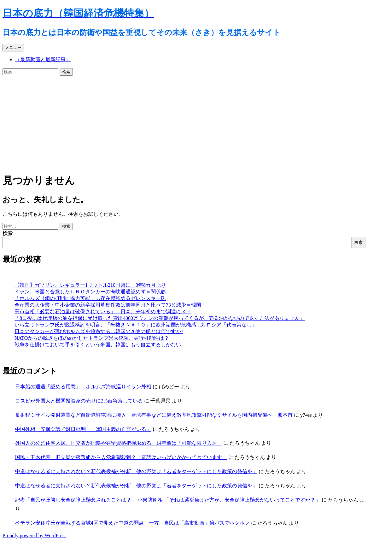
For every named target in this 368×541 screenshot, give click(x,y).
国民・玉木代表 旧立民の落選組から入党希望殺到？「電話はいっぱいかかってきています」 (121, 457)
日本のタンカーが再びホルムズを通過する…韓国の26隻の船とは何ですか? (99, 331)
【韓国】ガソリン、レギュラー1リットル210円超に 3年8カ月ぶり (90, 285)
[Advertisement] (184, 123)
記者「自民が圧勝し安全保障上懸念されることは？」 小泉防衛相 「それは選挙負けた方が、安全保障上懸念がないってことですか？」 (167, 500)
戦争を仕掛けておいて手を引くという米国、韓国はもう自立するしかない (98, 344)
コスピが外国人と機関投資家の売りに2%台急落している (79, 400)
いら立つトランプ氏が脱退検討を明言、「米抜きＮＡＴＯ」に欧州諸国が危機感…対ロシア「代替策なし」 (136, 324)
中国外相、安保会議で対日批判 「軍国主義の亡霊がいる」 (83, 429)
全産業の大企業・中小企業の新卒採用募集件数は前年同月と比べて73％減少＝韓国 (108, 305)
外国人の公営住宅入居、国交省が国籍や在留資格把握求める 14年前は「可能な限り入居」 (118, 443)
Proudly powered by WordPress (34, 535)
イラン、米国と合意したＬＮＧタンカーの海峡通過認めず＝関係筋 (90, 291)
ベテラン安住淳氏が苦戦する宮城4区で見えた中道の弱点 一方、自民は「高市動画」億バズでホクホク (132, 523)
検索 (8, 233)
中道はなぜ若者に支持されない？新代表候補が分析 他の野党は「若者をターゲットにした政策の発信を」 (136, 471)
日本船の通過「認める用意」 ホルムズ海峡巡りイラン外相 (83, 386)
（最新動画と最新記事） (43, 59)
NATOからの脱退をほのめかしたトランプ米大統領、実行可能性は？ (92, 338)
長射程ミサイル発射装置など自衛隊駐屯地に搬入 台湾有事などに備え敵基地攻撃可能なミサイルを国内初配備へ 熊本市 (154, 415)
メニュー (13, 47)
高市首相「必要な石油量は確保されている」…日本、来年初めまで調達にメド (103, 311)
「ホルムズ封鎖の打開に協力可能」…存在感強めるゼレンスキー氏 (90, 298)
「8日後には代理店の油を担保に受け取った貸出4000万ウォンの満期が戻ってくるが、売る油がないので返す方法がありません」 (160, 318)
